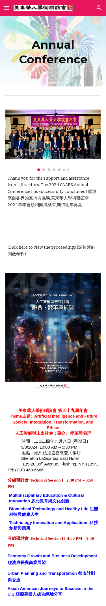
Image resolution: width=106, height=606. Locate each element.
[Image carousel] (53, 140)
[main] (53, 51)
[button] (7, 7)
